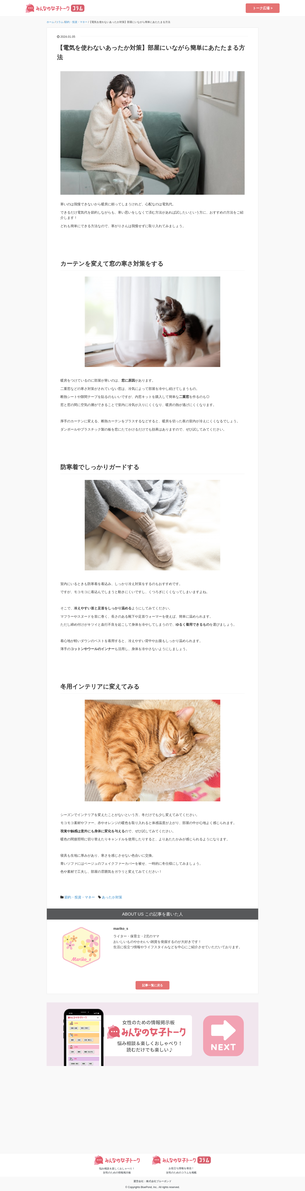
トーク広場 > (263, 8)
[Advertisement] (152, 1112)
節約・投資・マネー (79, 897)
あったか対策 (112, 897)
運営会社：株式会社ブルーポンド (152, 1181)
